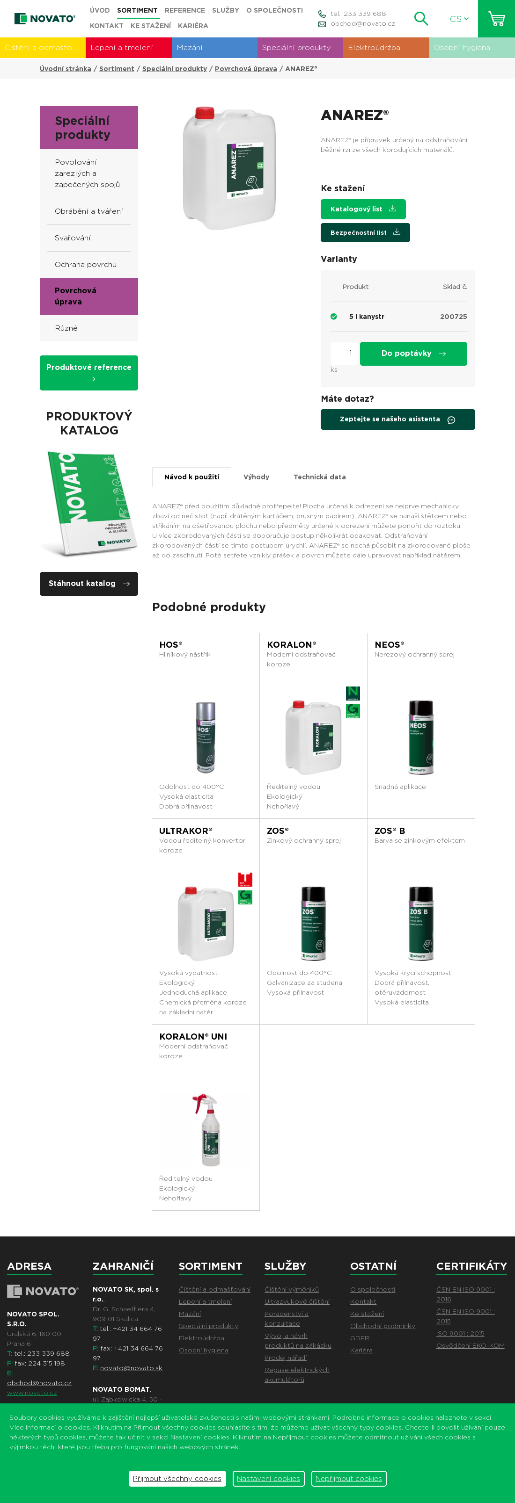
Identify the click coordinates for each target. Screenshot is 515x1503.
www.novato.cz (32, 1392)
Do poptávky (414, 353)
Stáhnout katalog (89, 583)
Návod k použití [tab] (191, 477)
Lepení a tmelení (121, 47)
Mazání (190, 47)
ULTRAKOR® (186, 831)
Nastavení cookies (268, 1478)
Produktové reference (89, 372)
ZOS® (278, 831)
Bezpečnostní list (365, 232)
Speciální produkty (296, 47)
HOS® (171, 645)
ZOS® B (390, 831)
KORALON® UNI (193, 1036)
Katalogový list (363, 209)
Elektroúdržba (374, 47)
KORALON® (291, 645)
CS (459, 19)
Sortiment (116, 68)
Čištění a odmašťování (45, 47)
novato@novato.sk (131, 1368)
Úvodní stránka (65, 68)
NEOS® (390, 645)
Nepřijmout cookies (349, 1478)
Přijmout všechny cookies (177, 1478)
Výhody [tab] (256, 477)
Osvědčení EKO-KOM (470, 1345)
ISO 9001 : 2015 (460, 1333)
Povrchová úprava (246, 68)
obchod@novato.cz (363, 23)
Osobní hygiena (462, 47)
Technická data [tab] (320, 477)
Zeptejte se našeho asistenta (398, 420)
